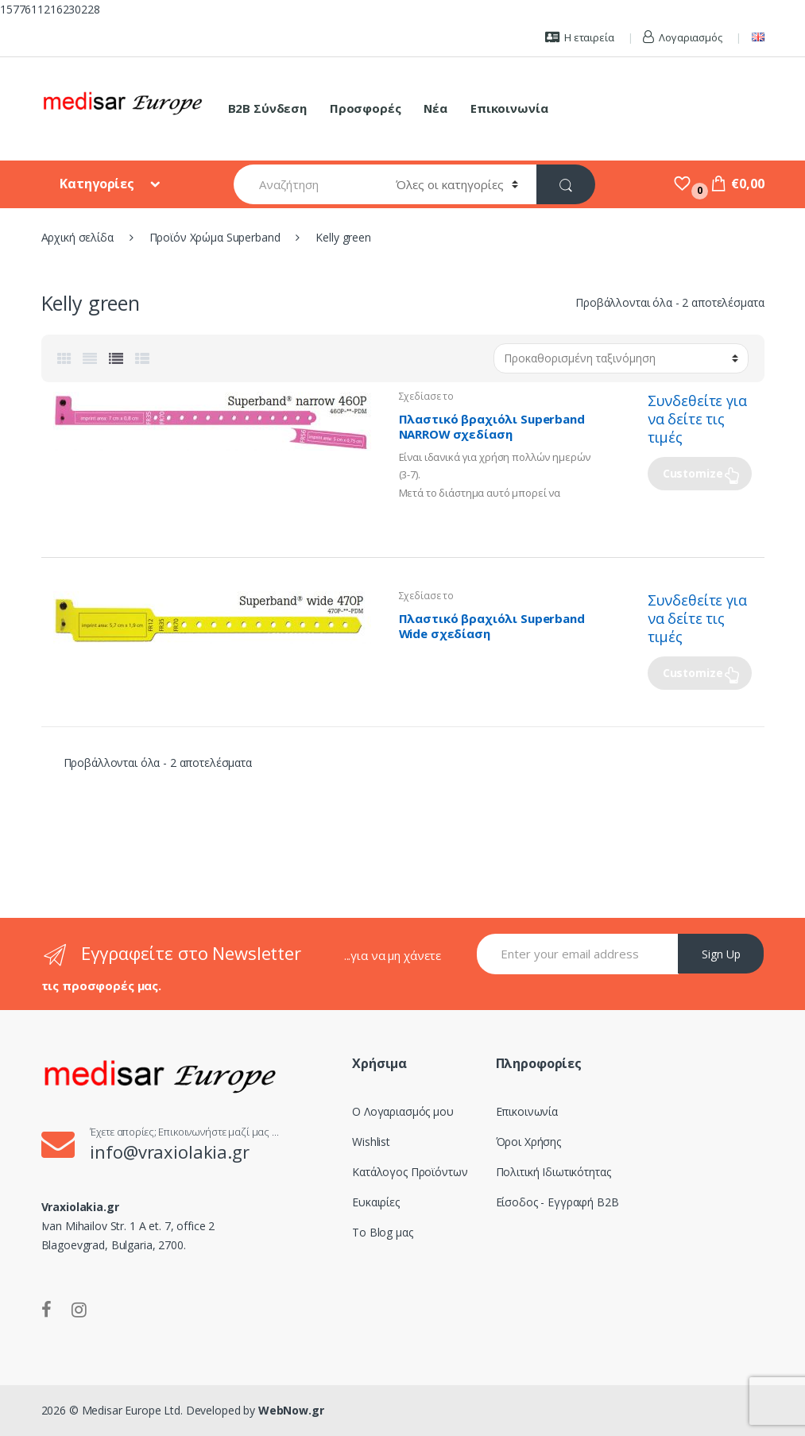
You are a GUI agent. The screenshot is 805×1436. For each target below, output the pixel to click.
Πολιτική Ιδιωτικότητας (553, 1171)
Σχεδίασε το (426, 396)
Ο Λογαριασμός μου (403, 1111)
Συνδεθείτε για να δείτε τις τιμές (697, 419)
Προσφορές (365, 108)
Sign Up (721, 954)
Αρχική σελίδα (77, 237)
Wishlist (371, 1141)
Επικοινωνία (509, 108)
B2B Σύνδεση (267, 108)
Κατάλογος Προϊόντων (409, 1171)
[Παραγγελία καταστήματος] (621, 358)
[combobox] (305, 184)
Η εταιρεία (579, 37)
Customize (693, 473)
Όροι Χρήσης (528, 1141)
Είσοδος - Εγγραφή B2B (557, 1202)
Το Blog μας (382, 1232)
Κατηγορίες (98, 183)
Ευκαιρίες (376, 1202)
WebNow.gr (289, 1410)
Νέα (435, 108)
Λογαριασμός (682, 37)
